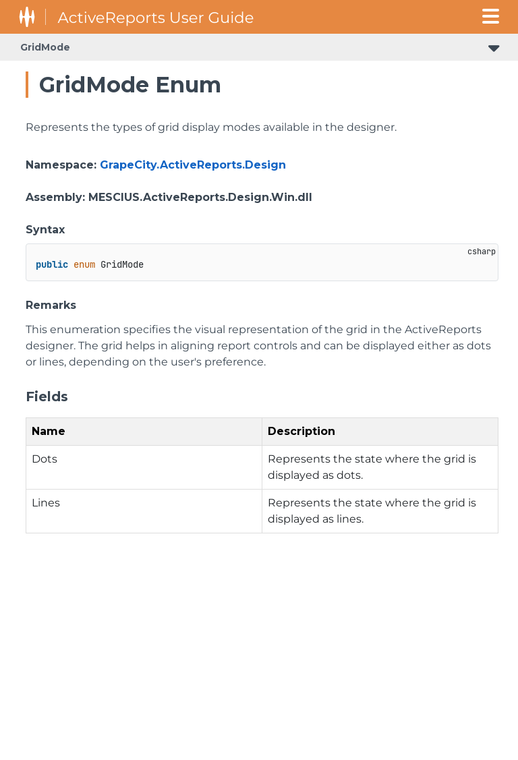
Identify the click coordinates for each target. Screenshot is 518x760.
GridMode (45, 47)
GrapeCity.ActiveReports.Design (193, 164)
